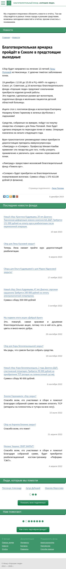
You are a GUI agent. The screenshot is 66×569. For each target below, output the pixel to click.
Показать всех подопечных (33, 503)
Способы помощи (47, 549)
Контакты (24, 546)
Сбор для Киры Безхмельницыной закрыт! (23, 345)
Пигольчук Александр (11, 488)
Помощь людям (8, 542)
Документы (25, 542)
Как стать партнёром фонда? (33, 529)
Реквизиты (24, 549)
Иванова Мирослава (54, 488)
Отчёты (5, 549)
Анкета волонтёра (47, 542)
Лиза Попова (58, 188)
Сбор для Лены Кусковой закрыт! (19, 243)
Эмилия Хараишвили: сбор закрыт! (20, 396)
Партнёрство (45, 546)
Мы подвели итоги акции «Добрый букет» (23, 317)
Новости (8, 30)
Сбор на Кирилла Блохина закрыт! (20, 424)
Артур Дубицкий (33, 488)
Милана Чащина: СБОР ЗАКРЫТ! (19, 446)
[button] (30, 495)
